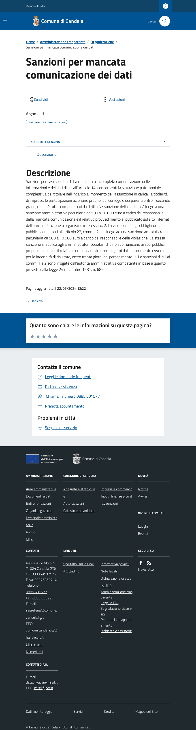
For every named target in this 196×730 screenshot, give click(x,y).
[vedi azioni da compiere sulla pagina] (113, 99)
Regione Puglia (35, 6)
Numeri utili (34, 651)
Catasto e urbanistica (79, 510)
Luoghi (143, 526)
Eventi (143, 533)
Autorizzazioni (73, 503)
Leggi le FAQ (110, 602)
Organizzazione (102, 41)
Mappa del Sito (146, 711)
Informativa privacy (115, 564)
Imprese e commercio (116, 489)
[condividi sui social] (37, 99)
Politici (31, 532)
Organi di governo (39, 510)
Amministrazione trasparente (62, 41)
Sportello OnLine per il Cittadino (78, 567)
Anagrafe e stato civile (79, 492)
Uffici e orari (34, 644)
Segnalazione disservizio (116, 611)
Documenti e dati (38, 496)
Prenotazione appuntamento (116, 622)
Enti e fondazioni (38, 503)
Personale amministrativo (41, 521)
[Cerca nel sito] (163, 21)
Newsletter (146, 569)
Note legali (109, 571)
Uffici (29, 539)
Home (30, 41)
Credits (109, 711)
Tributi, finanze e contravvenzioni (116, 499)
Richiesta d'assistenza (116, 633)
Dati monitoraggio (39, 711)
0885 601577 (36, 591)
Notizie (143, 489)
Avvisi (142, 496)
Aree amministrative (41, 489)
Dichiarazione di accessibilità (116, 582)
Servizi (78, 711)
